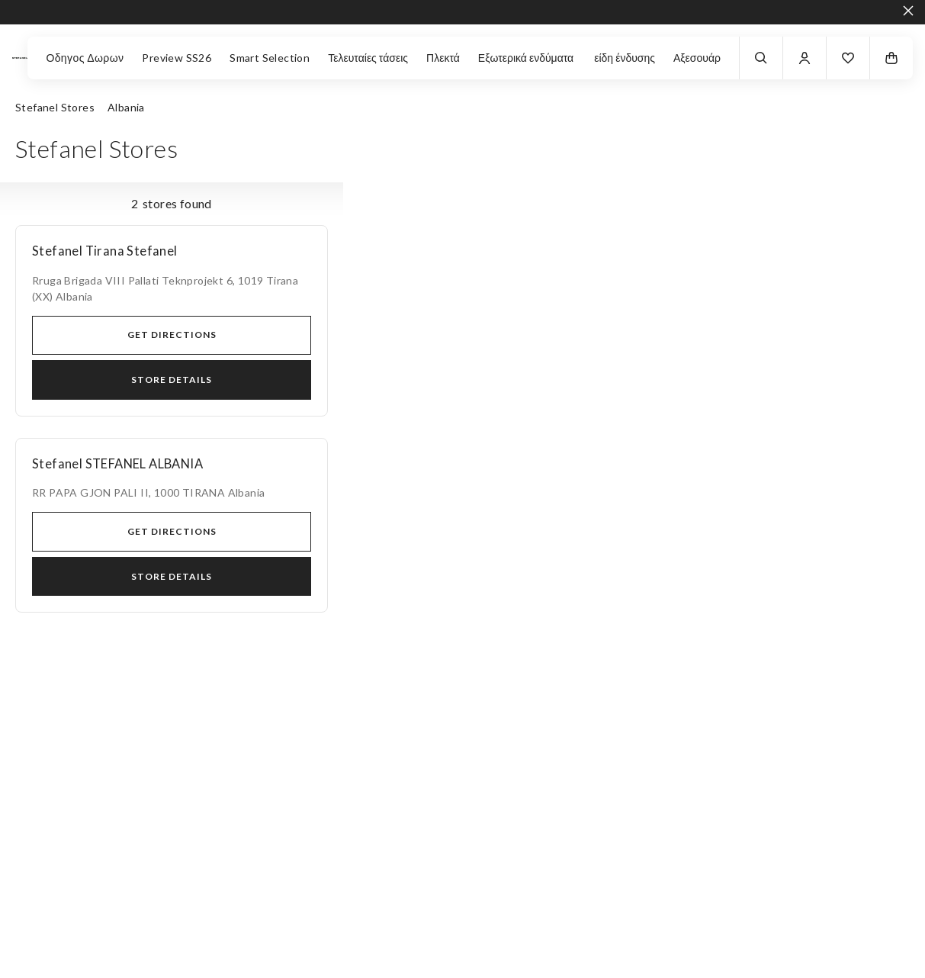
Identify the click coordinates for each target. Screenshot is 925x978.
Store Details (171, 379)
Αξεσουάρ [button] (697, 57)
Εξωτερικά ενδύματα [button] (527, 57)
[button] (848, 58)
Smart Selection (270, 57)
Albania (126, 107)
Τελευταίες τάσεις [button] (368, 57)
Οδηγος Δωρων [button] (85, 57)
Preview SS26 (176, 57)
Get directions (172, 334)
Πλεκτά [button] (443, 57)
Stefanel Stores (55, 107)
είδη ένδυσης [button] (624, 57)
